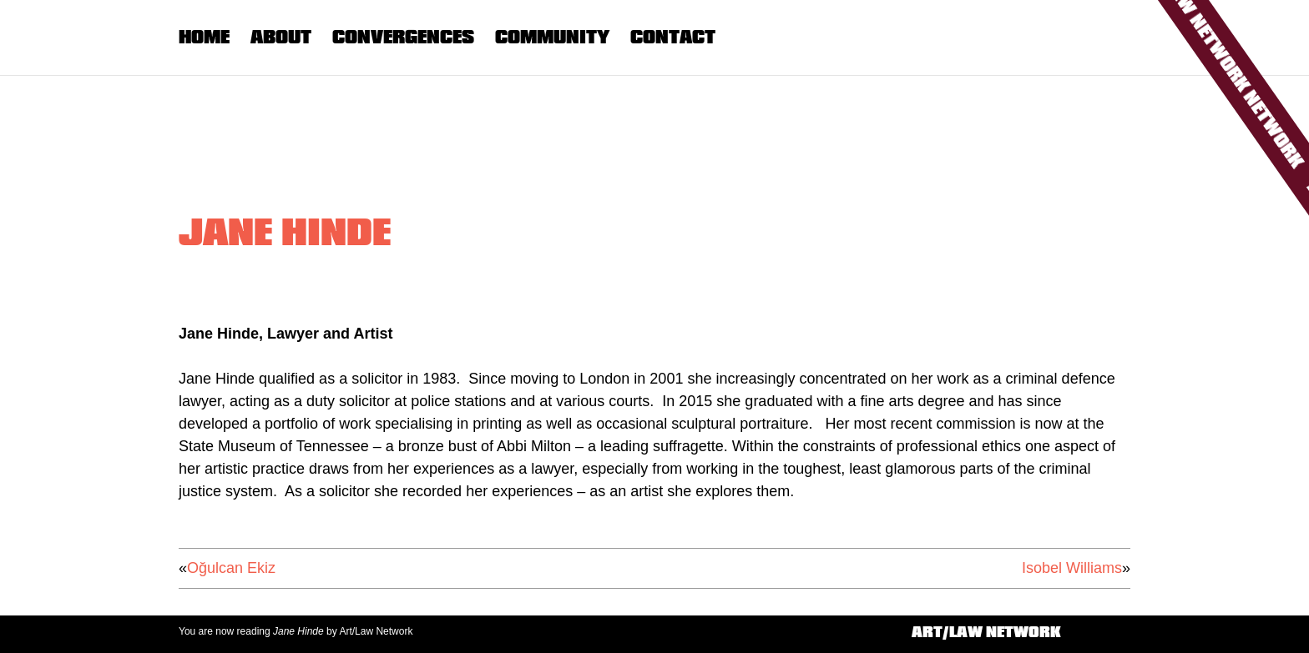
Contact (672, 36)
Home (204, 36)
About (280, 36)
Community (552, 36)
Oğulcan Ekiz (231, 568)
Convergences (403, 36)
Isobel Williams (1072, 568)
